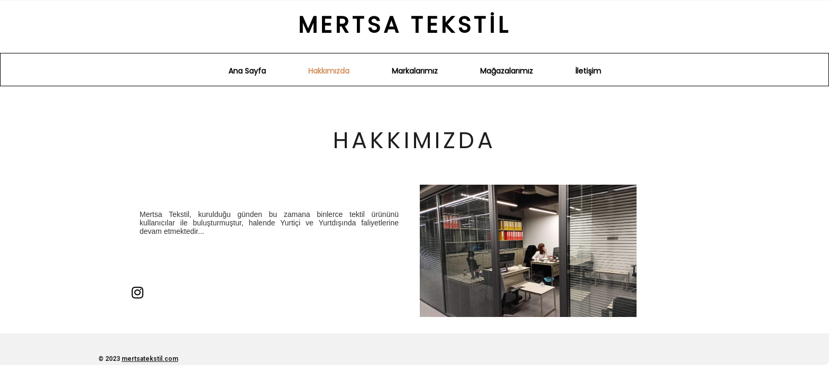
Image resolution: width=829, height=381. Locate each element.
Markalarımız (415, 71)
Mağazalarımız (506, 71)
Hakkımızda (328, 71)
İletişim (588, 71)
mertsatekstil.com (150, 358)
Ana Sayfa (247, 71)
